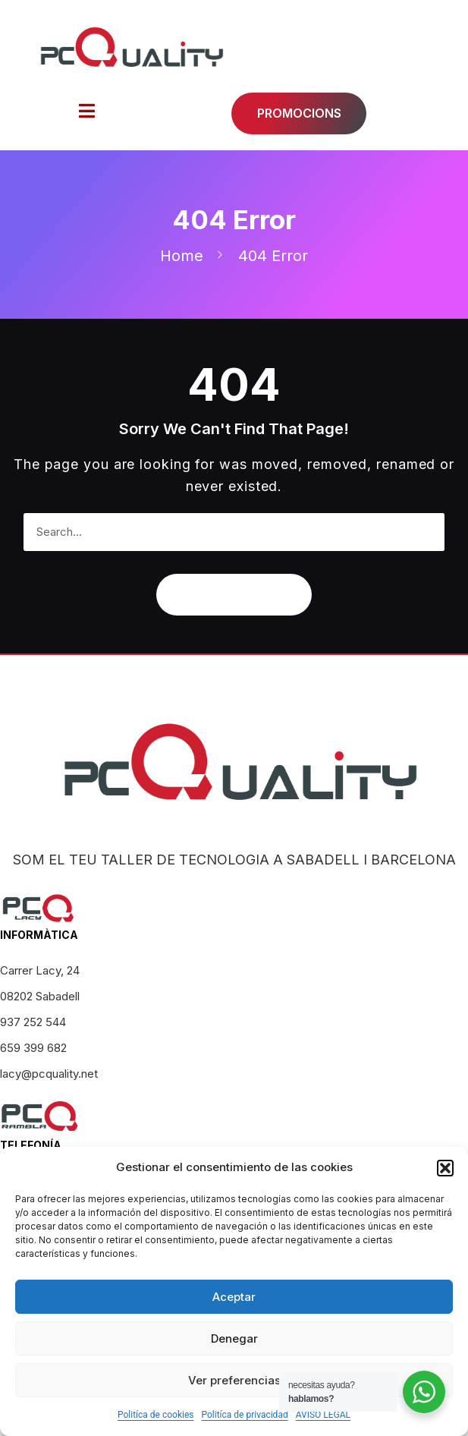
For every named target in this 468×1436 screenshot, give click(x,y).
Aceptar (234, 1297)
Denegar (234, 1338)
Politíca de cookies (156, 1414)
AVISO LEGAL (323, 1414)
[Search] (425, 532)
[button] (445, 1168)
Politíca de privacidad (244, 1414)
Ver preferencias (234, 1380)
